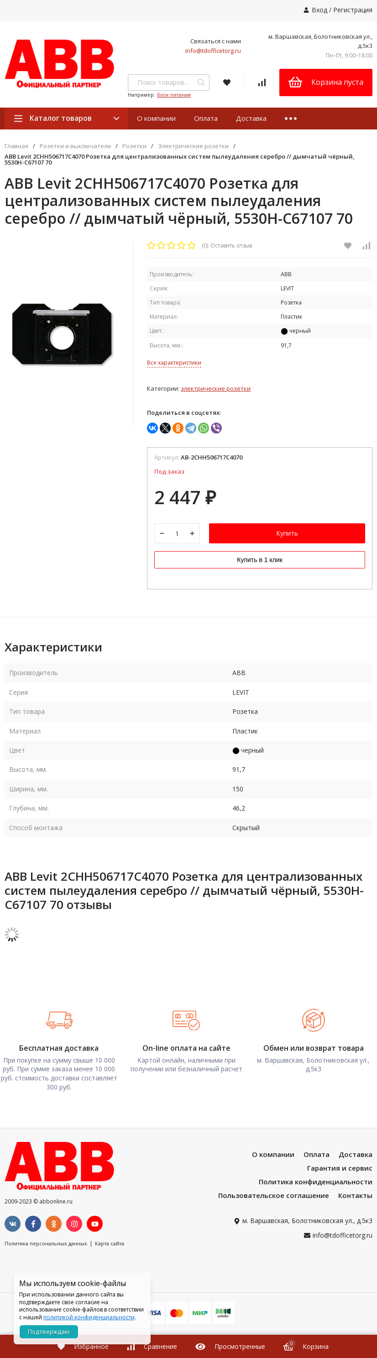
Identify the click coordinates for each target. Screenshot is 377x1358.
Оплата (206, 118)
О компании (156, 118)
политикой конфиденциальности (89, 1317)
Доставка (251, 118)
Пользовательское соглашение (273, 1196)
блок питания (174, 94)
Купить (287, 535)
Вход (319, 9)
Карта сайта (109, 1244)
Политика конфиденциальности (315, 1183)
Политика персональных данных (46, 1244)
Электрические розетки (193, 146)
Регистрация (352, 9)
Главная (16, 146)
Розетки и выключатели (75, 146)
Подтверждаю (49, 1331)
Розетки (134, 146)
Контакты (355, 1196)
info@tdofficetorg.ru (213, 50)
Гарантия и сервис (339, 1169)
